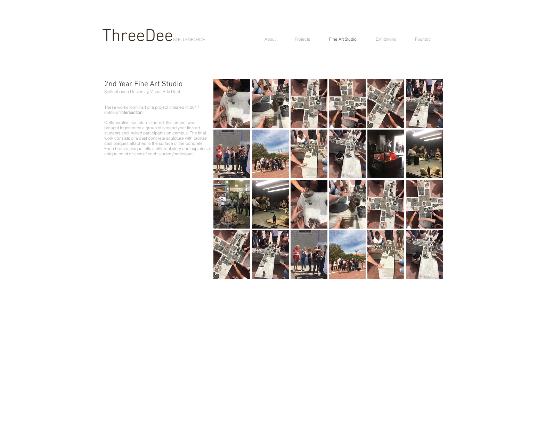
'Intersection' (131, 112)
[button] (231, 103)
